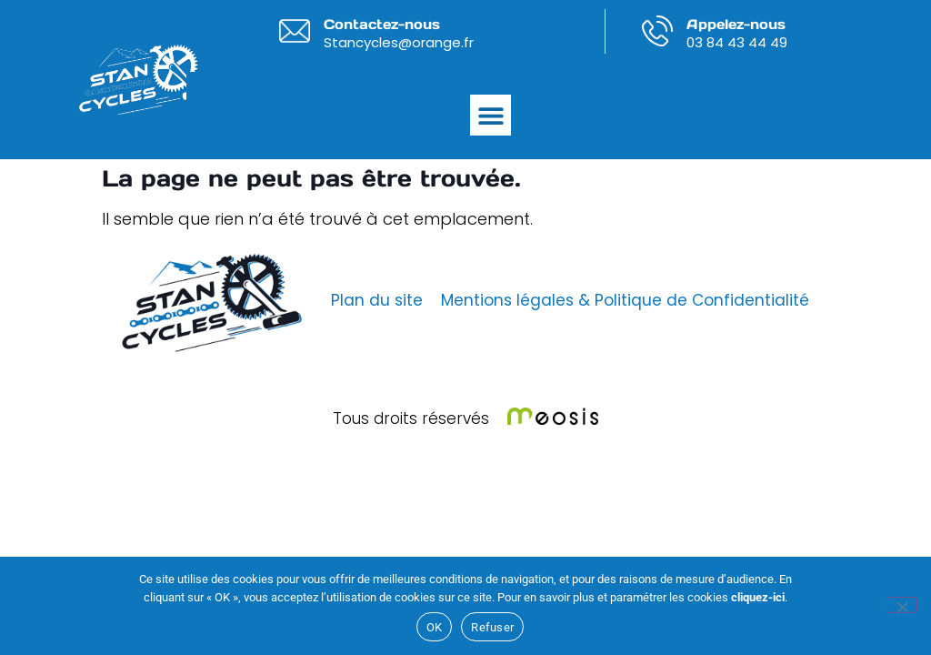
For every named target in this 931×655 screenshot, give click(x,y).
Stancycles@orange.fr (399, 42)
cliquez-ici (758, 597)
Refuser (492, 627)
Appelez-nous (736, 24)
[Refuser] (901, 605)
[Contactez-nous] (294, 30)
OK (434, 627)
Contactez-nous (382, 24)
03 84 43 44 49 (736, 42)
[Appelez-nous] (657, 30)
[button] (490, 115)
